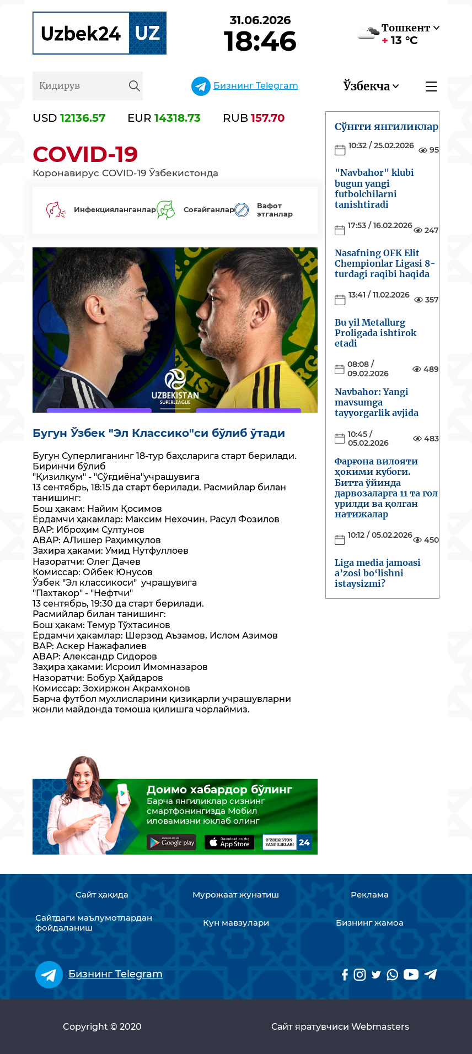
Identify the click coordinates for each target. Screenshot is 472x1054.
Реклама (370, 895)
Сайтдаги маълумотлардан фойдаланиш (93, 923)
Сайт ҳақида (102, 895)
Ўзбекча (367, 86)
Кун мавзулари (236, 923)
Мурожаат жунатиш (235, 895)
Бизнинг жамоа (370, 923)
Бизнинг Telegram (255, 85)
